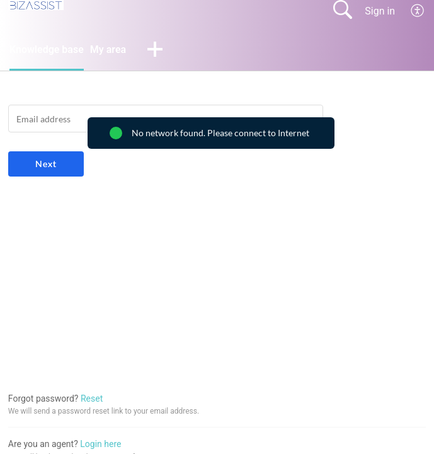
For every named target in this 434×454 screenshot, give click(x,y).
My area (108, 49)
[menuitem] (418, 11)
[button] (154, 50)
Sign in (380, 11)
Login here (100, 444)
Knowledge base (46, 49)
